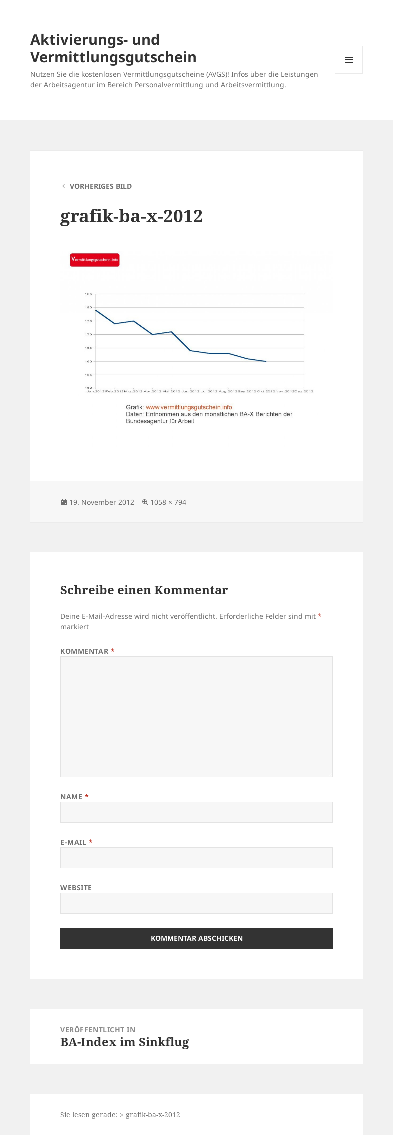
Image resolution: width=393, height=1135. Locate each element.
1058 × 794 (168, 502)
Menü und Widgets (349, 73)
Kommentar (87, 651)
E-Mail (76, 842)
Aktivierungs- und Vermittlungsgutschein (113, 47)
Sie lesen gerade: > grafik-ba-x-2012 (120, 1114)
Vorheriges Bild (101, 186)
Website (76, 887)
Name (74, 796)
